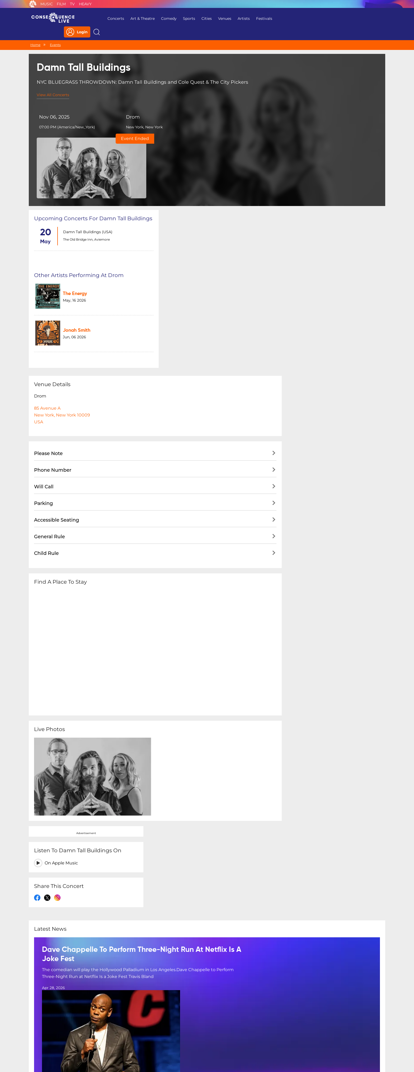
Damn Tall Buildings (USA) (86, 167)
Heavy (85, 4)
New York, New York (137, 116)
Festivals (260, 18)
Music (46, 4)
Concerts (111, 18)
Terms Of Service (172, 1038)
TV (72, 4)
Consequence (33, 4)
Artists (239, 18)
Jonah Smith (197, 195)
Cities (202, 18)
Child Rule (46, 415)
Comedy (164, 18)
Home (35, 34)
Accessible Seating (56, 382)
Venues (220, 18)
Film (61, 4)
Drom (125, 106)
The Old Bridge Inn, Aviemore (85, 175)
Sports (185, 18)
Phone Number (52, 332)
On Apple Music (312, 175)
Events (55, 34)
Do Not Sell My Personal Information (256, 1038)
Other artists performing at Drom (204, 147)
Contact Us (205, 1038)
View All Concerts (53, 84)
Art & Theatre (138, 18)
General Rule (49, 398)
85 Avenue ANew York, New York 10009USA (62, 277)
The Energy (196, 163)
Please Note (48, 315)
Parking (43, 365)
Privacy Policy (137, 1038)
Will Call (43, 349)
